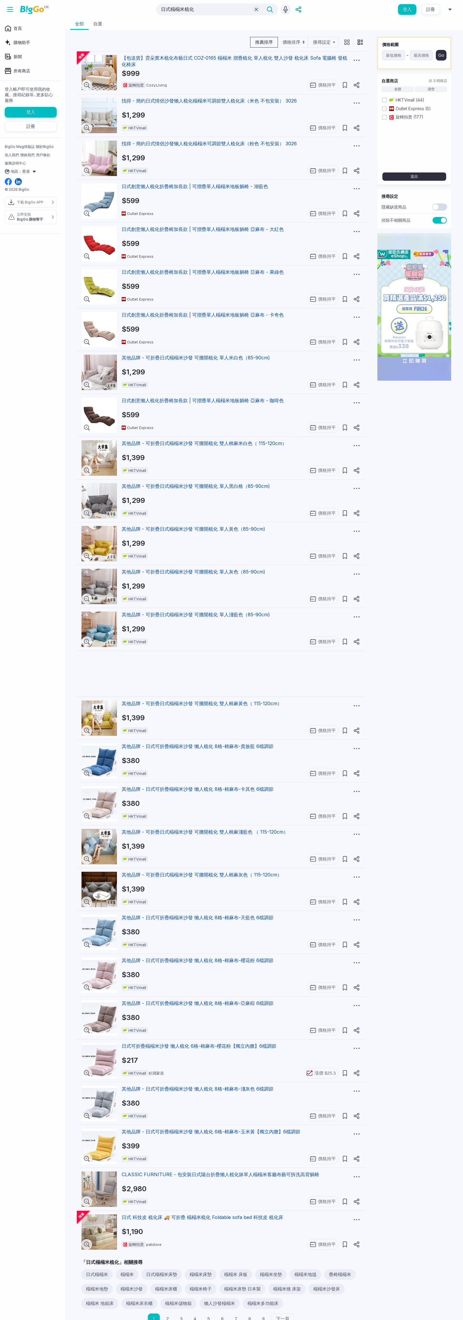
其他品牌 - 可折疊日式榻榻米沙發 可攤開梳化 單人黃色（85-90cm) (193, 529)
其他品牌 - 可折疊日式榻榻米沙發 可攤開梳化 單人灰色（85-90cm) (193, 572)
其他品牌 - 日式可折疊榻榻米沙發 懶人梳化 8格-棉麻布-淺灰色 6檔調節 (197, 1089)
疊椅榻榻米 (340, 1274)
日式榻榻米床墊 (161, 1274)
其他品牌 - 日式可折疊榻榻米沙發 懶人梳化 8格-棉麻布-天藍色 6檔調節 (197, 917)
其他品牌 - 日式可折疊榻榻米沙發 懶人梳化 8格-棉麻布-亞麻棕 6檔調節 (197, 1003)
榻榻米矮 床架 (287, 1288)
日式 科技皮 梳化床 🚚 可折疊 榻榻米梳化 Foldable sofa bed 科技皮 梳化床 (202, 1217)
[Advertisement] (221, 673)
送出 (414, 176)
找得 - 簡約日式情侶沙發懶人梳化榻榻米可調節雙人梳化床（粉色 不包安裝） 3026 (209, 143)
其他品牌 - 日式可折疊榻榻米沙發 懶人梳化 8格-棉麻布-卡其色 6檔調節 (197, 789)
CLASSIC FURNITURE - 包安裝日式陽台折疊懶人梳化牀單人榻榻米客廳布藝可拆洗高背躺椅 (220, 1174)
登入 (407, 9)
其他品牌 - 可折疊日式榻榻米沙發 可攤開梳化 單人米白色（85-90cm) (196, 358)
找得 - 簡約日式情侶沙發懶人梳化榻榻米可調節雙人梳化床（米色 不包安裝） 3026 (209, 101)
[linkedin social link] (18, 182)
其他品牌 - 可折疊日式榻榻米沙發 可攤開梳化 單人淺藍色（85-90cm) (196, 614)
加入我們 (12, 155)
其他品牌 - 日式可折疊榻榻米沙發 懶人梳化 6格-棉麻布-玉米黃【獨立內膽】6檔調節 (211, 1132)
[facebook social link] (8, 182)
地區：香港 (21, 171)
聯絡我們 (27, 155)
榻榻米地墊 (97, 1288)
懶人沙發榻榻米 (219, 1303)
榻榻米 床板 (235, 1274)
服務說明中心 (15, 163)
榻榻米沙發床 (326, 1288)
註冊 (430, 9)
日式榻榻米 (97, 1274)
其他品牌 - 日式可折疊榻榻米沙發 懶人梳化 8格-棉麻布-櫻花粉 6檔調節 (197, 960)
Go (441, 55)
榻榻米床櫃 (166, 1288)
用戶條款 (43, 155)
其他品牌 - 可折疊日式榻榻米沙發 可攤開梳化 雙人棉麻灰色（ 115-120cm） (202, 875)
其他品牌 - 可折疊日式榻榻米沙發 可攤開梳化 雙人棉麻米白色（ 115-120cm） (204, 443)
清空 (431, 89)
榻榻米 (127, 1274)
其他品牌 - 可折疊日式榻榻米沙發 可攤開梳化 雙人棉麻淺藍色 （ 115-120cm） (205, 832)
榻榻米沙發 (131, 1288)
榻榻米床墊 (201, 1274)
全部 (397, 89)
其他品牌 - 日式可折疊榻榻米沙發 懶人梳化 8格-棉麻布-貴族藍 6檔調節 (197, 746)
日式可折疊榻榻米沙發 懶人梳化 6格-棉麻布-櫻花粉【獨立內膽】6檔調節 (199, 1046)
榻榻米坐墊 (271, 1274)
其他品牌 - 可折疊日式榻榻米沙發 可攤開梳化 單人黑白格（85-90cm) (196, 486)
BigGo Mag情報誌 (20, 146)
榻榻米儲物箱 (178, 1303)
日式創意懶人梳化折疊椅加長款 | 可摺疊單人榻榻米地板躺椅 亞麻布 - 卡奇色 (203, 315)
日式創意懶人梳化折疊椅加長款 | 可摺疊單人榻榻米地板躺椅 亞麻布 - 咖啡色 (203, 400)
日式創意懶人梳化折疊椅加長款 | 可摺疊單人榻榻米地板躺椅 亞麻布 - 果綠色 (203, 272)
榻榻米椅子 (201, 1288)
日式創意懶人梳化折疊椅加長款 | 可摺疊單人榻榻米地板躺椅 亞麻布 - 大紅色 (203, 229)
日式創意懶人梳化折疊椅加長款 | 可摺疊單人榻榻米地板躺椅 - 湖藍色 (195, 186)
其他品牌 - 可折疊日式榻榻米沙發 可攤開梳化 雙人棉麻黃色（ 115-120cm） (202, 703)
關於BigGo (45, 146)
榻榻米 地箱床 (100, 1303)
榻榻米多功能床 (262, 1303)
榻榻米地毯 (305, 1274)
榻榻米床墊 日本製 (242, 1288)
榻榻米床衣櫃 (139, 1303)
